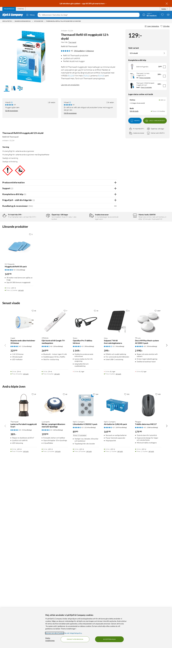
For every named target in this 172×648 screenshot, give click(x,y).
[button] (7, 88)
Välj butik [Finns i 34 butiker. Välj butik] (57, 554)
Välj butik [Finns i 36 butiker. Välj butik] (26, 554)
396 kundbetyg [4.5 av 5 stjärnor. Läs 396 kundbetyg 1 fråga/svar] (79, 51)
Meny (30, 14)
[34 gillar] (96, 491)
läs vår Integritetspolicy (73, 633)
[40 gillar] (34, 491)
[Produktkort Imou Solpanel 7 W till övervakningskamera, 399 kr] (117, 502)
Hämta (135, 120)
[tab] (9, 9)
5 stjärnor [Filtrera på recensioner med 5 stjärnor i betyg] (40, 224)
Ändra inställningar (50, 639)
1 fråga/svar (90, 51)
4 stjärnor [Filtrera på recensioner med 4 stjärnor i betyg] (40, 228)
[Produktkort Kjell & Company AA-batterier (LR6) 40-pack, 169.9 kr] (117, 585)
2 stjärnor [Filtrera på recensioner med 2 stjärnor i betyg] (40, 235)
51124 (71, 75)
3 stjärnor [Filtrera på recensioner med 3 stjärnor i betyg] (40, 231)
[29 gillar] (34, 574)
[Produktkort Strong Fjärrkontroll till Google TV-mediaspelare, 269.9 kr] (55, 502)
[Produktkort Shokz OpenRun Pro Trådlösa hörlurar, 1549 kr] (86, 502)
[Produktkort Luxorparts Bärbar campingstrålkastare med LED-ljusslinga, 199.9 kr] (55, 585)
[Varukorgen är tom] (168, 14)
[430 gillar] (158, 574)
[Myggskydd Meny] (45, 21)
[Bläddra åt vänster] (5, 525)
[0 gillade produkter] (162, 14)
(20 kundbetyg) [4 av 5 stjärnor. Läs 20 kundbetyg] (58, 527)
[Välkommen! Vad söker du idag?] (90, 14)
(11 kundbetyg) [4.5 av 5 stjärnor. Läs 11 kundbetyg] (27, 527)
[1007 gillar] (158, 491)
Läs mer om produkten (70, 84)
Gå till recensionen (11, 111)
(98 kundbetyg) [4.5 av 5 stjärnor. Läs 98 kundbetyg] (89, 527)
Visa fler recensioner (59, 374)
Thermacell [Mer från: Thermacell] (72, 42)
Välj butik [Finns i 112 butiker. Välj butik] (21, 470)
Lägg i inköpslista (152, 26)
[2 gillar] (30, 414)
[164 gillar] (95, 574)
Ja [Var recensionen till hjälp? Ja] (108, 273)
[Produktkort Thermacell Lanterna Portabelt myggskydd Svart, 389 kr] (24, 585)
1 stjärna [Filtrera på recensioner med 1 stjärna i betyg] (40, 239)
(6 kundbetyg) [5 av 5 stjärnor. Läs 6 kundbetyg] (20, 450)
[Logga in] (149, 14)
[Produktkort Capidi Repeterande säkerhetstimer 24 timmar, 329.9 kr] (24, 502)
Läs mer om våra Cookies (54, 633)
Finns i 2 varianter (144, 78)
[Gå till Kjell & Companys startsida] (13, 14)
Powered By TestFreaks (107, 366)
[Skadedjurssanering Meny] (32, 21)
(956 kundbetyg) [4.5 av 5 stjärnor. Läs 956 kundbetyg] (152, 527)
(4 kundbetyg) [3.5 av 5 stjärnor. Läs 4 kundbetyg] (120, 527)
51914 (101, 75)
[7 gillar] (65, 491)
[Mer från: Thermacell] (10, 127)
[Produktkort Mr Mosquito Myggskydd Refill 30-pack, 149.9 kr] (19, 426)
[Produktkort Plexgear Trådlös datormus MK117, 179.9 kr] (148, 585)
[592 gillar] (126, 574)
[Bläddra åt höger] (167, 525)
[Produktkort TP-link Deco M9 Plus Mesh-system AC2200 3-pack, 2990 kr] (148, 502)
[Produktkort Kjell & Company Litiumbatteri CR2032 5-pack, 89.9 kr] (86, 585)
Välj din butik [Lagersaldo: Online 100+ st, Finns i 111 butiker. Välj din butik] (134, 111)
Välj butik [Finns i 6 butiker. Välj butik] (118, 554)
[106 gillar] (165, 26)
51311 (86, 75)
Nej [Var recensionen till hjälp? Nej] (113, 273)
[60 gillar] (65, 574)
